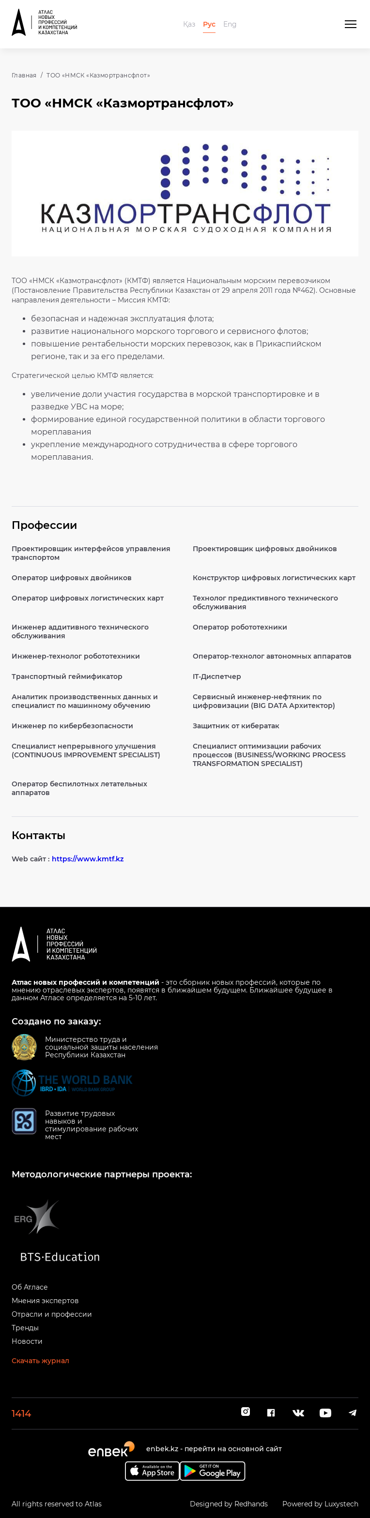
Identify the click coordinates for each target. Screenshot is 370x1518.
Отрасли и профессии (52, 1314)
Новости (27, 1341)
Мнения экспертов (45, 1300)
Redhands (251, 1504)
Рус (209, 24)
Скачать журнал (40, 1360)
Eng (230, 24)
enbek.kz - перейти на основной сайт (214, 1449)
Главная (24, 75)
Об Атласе (30, 1287)
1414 (21, 1413)
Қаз (189, 24)
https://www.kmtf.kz (87, 859)
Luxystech (341, 1504)
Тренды (25, 1327)
